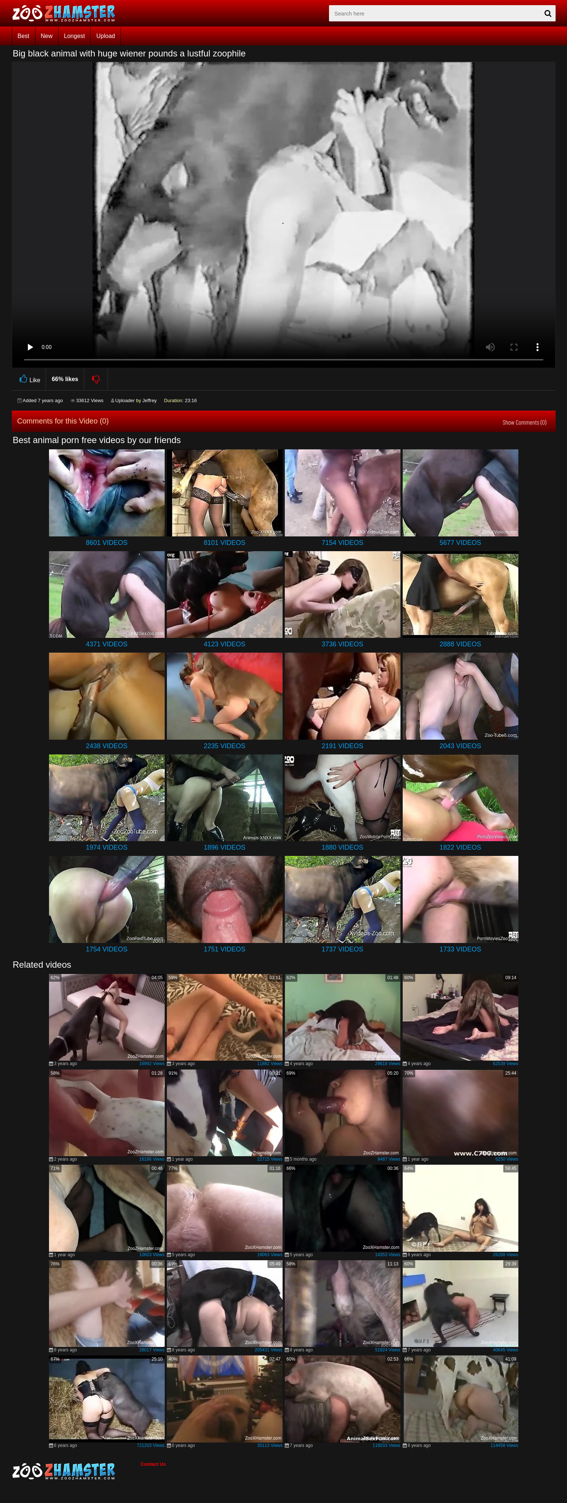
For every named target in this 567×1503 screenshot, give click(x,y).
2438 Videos (106, 746)
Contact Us (153, 1464)
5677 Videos (460, 542)
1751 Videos (224, 949)
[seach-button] (548, 13)
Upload (105, 36)
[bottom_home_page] (76, 1471)
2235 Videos (224, 746)
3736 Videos (342, 644)
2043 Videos (460, 746)
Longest (74, 36)
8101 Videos (224, 542)
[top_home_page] (67, 13)
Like (29, 379)
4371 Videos (106, 644)
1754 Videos (106, 949)
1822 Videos (460, 847)
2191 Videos (342, 746)
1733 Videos (460, 949)
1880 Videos (342, 847)
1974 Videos (106, 847)
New (47, 36)
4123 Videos (224, 644)
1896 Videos (224, 847)
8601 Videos (106, 542)
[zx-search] (442, 13)
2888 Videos (460, 644)
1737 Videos (342, 949)
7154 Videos (342, 542)
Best (23, 36)
